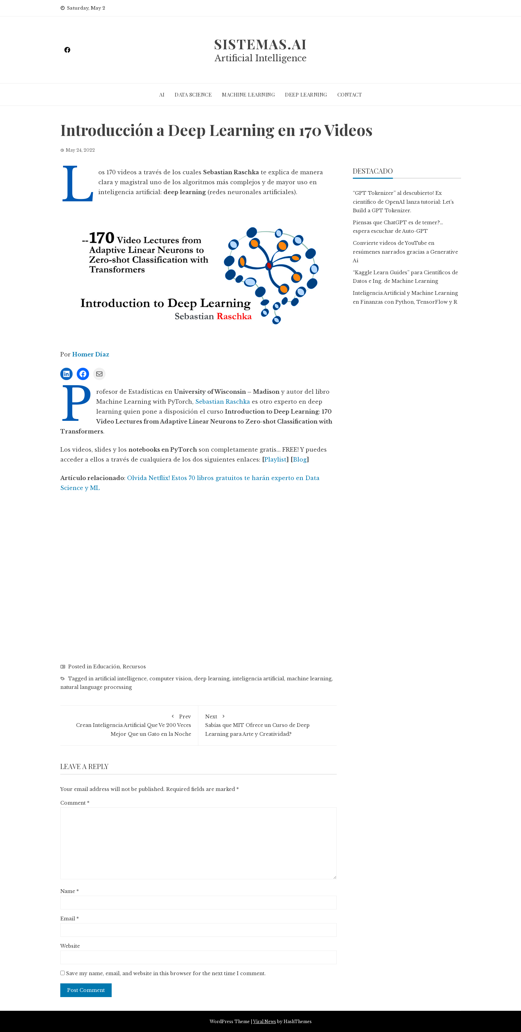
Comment (74, 803)
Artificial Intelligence (261, 58)
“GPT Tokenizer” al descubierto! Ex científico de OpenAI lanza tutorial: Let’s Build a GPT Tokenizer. (403, 201)
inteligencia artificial (258, 679)
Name (69, 891)
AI (161, 94)
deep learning (212, 679)
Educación (106, 667)
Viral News (264, 1021)
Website (70, 946)
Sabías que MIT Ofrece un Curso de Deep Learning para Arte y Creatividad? (267, 725)
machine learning (309, 679)
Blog (300, 459)
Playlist (275, 459)
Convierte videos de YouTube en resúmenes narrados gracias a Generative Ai (405, 251)
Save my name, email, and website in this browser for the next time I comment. (166, 973)
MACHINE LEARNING (248, 94)
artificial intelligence (121, 679)
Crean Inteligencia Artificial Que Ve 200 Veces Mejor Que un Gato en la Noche (129, 725)
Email (69, 919)
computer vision (170, 679)
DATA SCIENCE (193, 94)
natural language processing (96, 687)
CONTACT (349, 94)
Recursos (134, 667)
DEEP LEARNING (306, 94)
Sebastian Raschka (222, 401)
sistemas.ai (260, 44)
